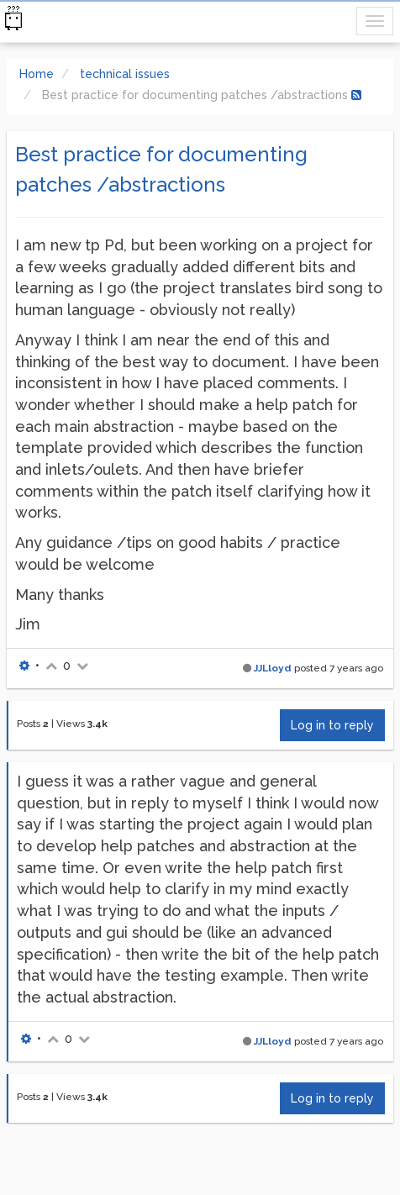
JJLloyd (273, 668)
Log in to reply (332, 725)
